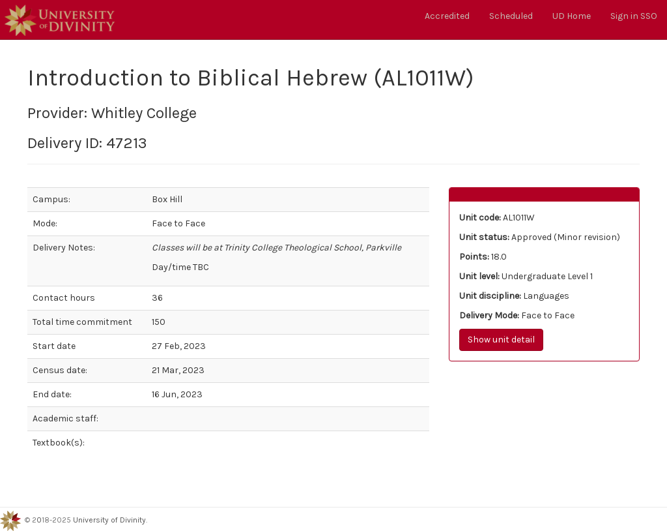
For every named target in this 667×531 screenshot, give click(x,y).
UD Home (571, 16)
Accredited (447, 16)
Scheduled (511, 16)
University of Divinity (109, 520)
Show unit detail (501, 339)
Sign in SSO (633, 16)
